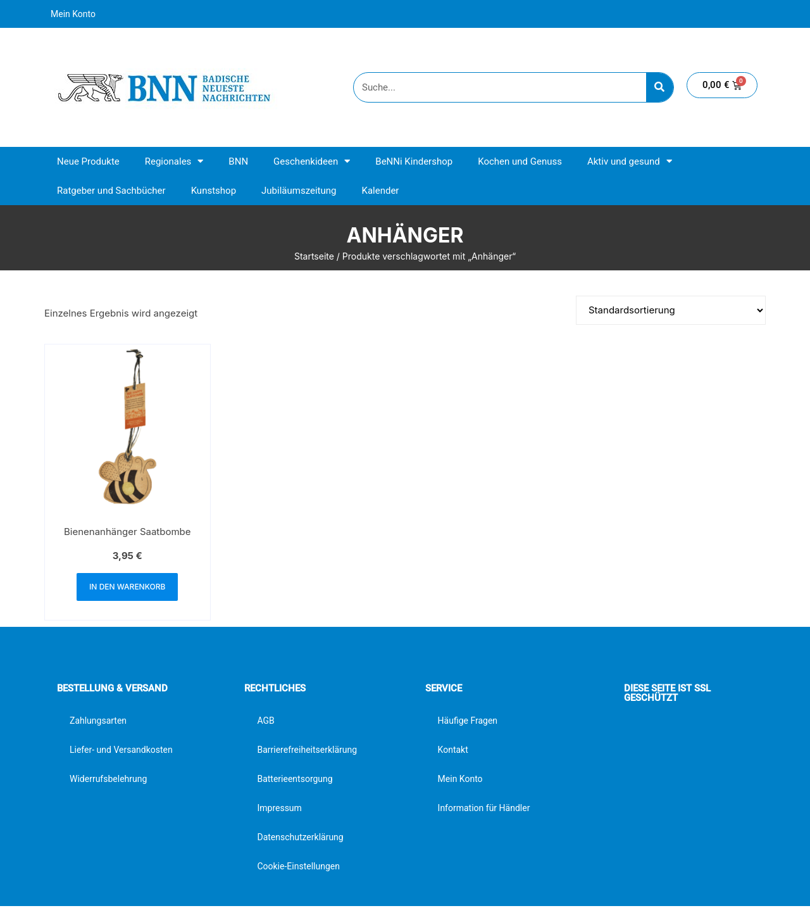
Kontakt (453, 750)
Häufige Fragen (468, 720)
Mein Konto (73, 14)
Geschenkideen (311, 161)
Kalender (380, 190)
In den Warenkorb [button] (127, 586)
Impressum (279, 808)
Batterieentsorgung (294, 779)
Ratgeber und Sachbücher (111, 190)
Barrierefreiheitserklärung (307, 750)
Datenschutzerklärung (300, 837)
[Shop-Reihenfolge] (671, 310)
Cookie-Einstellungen (298, 866)
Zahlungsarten (98, 720)
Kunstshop (213, 190)
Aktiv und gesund (629, 161)
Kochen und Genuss (520, 161)
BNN (238, 161)
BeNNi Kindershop (413, 161)
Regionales (174, 161)
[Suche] (659, 87)
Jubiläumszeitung (298, 190)
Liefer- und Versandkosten (121, 750)
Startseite (314, 256)
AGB (265, 720)
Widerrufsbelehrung (108, 779)
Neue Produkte (88, 161)
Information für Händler (484, 808)
